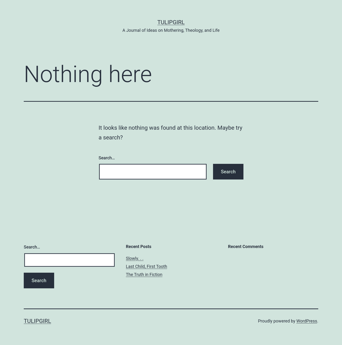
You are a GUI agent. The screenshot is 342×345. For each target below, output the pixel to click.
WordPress (306, 320)
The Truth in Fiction (144, 274)
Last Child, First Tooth (146, 266)
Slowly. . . (134, 258)
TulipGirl (171, 22)
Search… (107, 157)
